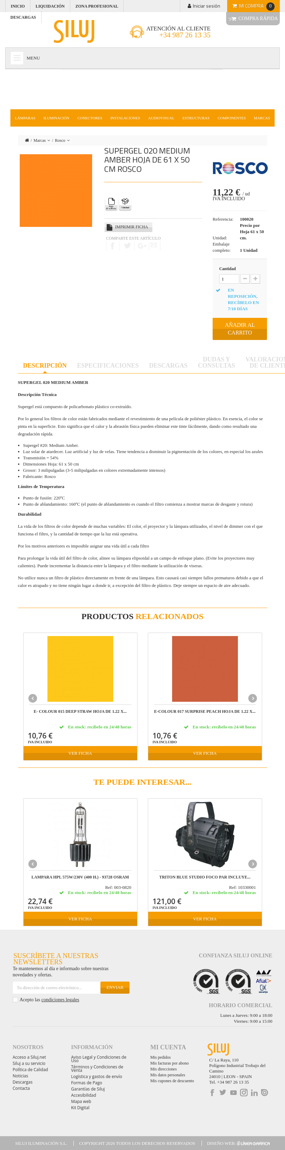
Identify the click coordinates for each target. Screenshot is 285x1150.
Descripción (45, 365)
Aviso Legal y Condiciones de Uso (98, 1059)
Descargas (168, 365)
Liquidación (50, 6)
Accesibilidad (83, 1095)
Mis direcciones (163, 1069)
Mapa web (81, 1101)
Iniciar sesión (206, 5)
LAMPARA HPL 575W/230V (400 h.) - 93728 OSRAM (80, 877)
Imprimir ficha (131, 226)
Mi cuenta (168, 1047)
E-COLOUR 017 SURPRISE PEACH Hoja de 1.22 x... (205, 711)
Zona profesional (96, 6)
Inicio (18, 6)
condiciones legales (60, 999)
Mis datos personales (167, 1075)
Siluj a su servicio (29, 1063)
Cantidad (227, 268)
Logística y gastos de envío (96, 1076)
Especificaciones (108, 365)
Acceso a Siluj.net (29, 1057)
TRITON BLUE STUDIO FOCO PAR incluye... (205, 877)
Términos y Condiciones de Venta (97, 1068)
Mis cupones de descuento (172, 1080)
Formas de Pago (86, 1083)
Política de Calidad (30, 1070)
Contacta (21, 1088)
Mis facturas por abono (169, 1063)
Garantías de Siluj (88, 1089)
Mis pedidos (160, 1057)
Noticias (20, 1076)
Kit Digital (80, 1108)
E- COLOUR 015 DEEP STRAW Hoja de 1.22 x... (80, 711)
